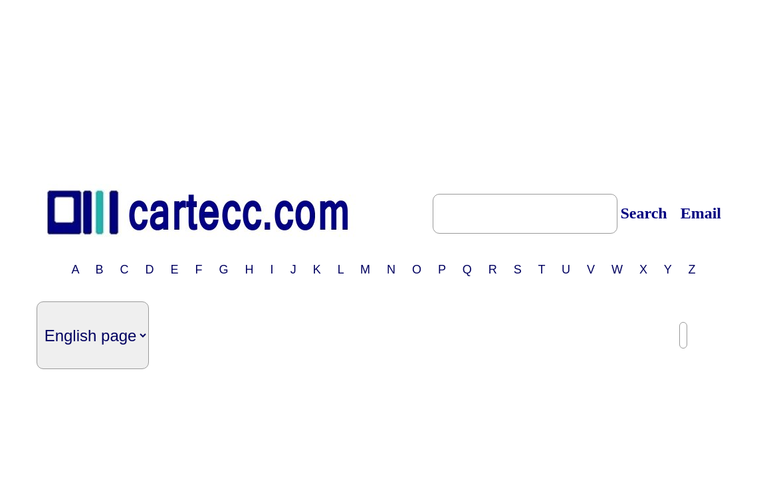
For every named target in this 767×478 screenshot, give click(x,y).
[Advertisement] (383, 88)
